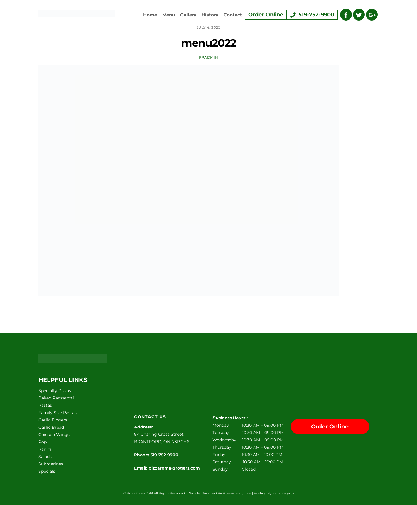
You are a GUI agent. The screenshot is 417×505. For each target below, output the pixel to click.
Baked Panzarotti (56, 398)
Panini (44, 449)
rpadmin (208, 57)
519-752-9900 (312, 14)
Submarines (50, 464)
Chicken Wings (54, 434)
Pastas (45, 405)
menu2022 (208, 42)
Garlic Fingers (52, 420)
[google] (372, 14)
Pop (42, 442)
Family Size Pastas (57, 412)
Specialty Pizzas (54, 390)
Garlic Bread (51, 427)
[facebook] (346, 14)
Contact (233, 15)
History (210, 15)
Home (150, 15)
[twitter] (359, 14)
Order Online (265, 14)
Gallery (188, 15)
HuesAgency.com (237, 493)
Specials (46, 471)
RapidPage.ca (283, 493)
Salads (45, 456)
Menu (168, 15)
